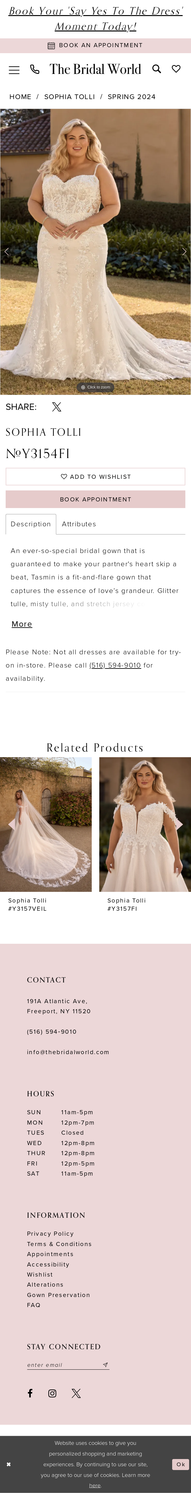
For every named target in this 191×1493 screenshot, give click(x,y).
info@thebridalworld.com (68, 1052)
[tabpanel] (95, 252)
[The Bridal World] (95, 69)
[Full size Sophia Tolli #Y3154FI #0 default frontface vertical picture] (95, 252)
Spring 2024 (132, 96)
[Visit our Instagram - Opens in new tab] (52, 1393)
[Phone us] (35, 69)
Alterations (45, 1285)
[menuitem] (14, 69)
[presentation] (46, 824)
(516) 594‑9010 (52, 1032)
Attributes (79, 524)
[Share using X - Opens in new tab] (57, 406)
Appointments (50, 1254)
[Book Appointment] (95, 45)
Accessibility (48, 1264)
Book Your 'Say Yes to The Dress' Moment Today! (95, 19)
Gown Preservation (58, 1295)
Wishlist (40, 1274)
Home (20, 96)
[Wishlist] (176, 68)
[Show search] (156, 68)
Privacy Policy (50, 1234)
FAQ (34, 1305)
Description (31, 524)
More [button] (22, 624)
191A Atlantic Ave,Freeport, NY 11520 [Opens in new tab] (59, 1006)
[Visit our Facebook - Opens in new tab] (30, 1393)
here (95, 1485)
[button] (14, 69)
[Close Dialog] (9, 1464)
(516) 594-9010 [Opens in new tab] (115, 665)
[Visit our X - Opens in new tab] (76, 1393)
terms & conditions (59, 1244)
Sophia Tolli (69, 96)
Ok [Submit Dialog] (181, 1464)
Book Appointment (96, 499)
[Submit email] (105, 1365)
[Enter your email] (68, 1365)
